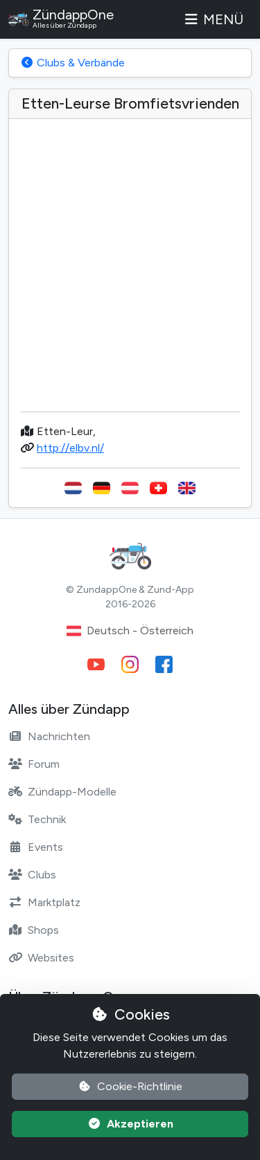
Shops (33, 930)
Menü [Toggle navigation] (212, 19)
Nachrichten (49, 736)
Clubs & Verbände (72, 62)
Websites (41, 957)
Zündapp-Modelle (62, 791)
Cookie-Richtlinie (130, 1086)
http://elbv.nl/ (70, 447)
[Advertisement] (130, 271)
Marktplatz (44, 902)
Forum (34, 764)
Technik (37, 819)
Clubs (32, 874)
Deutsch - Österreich (130, 631)
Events (35, 847)
